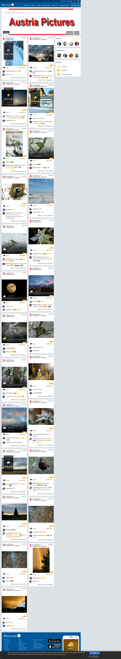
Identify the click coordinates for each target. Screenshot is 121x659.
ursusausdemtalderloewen (40, 434)
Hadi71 (8, 116)
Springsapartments (11, 483)
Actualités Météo (65, 5)
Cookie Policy (50, 654)
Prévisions (26, 5)
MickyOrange (9, 165)
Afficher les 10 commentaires (45, 309)
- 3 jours (6, 643)
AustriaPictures (9, 38)
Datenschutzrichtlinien (39, 646)
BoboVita (8, 120)
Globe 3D (55, 5)
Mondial (69, 33)
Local (76, 33)
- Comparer (7, 650)
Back (6, 32)
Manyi (7, 351)
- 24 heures (7, 641)
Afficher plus (76, 38)
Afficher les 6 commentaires (18, 539)
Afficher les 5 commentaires (18, 171)
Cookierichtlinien (37, 648)
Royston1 (35, 535)
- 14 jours (6, 648)
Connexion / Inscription (66, 1)
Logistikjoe (9, 533)
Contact (35, 641)
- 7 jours (6, 646)
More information (94, 656)
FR (75, 1)
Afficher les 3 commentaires (18, 123)
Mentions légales (37, 643)
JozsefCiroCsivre (10, 71)
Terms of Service (61, 654)
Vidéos (39, 5)
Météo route (46, 5)
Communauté (76, 5)
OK (95, 653)
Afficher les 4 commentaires (18, 77)
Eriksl (7, 74)
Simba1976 (9, 393)
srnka (7, 396)
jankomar (8, 438)
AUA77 (35, 581)
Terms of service (37, 639)
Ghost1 (35, 121)
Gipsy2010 (9, 213)
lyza (34, 212)
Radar (33, 5)
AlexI (7, 162)
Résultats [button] (59, 62)
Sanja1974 (9, 259)
